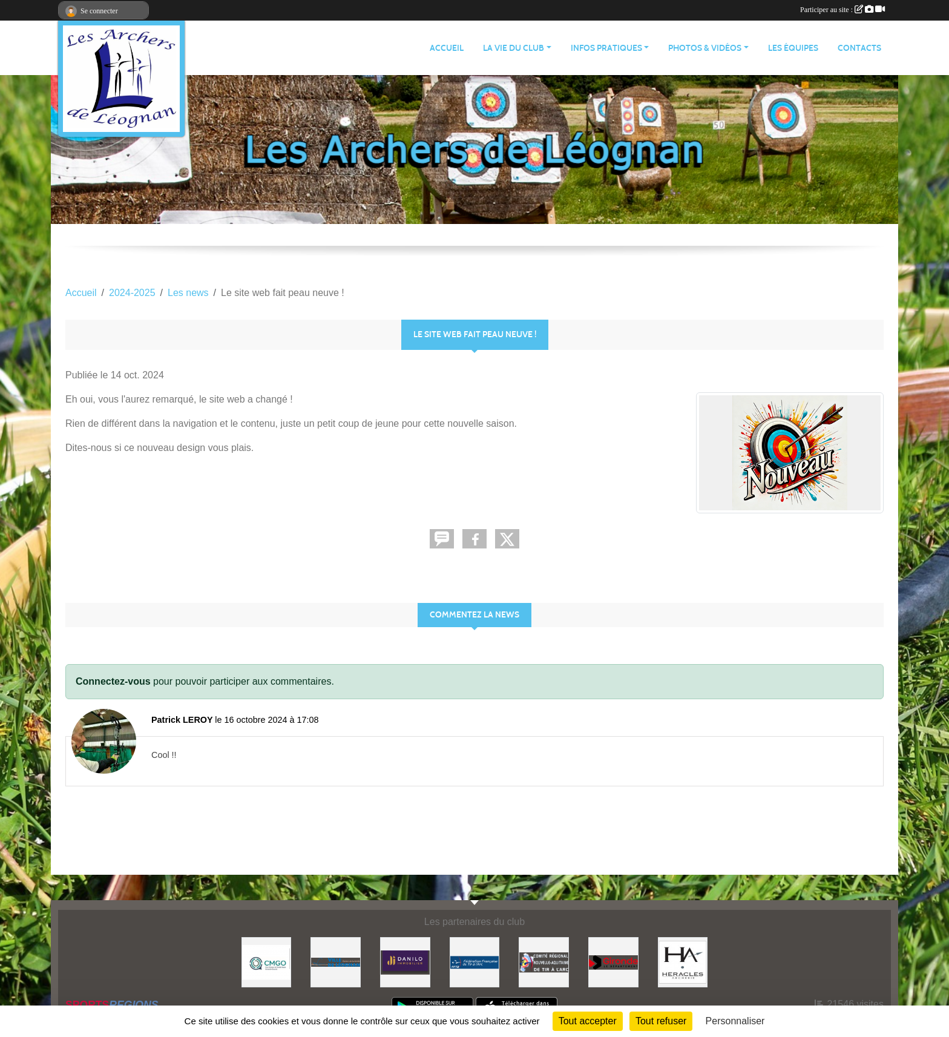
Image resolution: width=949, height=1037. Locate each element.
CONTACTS (859, 48)
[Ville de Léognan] (335, 961)
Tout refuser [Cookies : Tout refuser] (660, 1021)
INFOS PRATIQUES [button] (606, 48)
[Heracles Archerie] (683, 961)
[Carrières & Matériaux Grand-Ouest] (266, 961)
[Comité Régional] (544, 961)
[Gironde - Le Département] (613, 961)
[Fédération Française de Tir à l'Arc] (475, 961)
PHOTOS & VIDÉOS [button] (704, 48)
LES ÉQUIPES (793, 48)
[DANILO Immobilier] (405, 961)
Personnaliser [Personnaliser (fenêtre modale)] (735, 1021)
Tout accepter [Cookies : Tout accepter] (588, 1021)
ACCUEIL (447, 48)
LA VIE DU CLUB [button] (513, 48)
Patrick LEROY (181, 720)
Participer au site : (842, 9)
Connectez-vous (113, 681)
